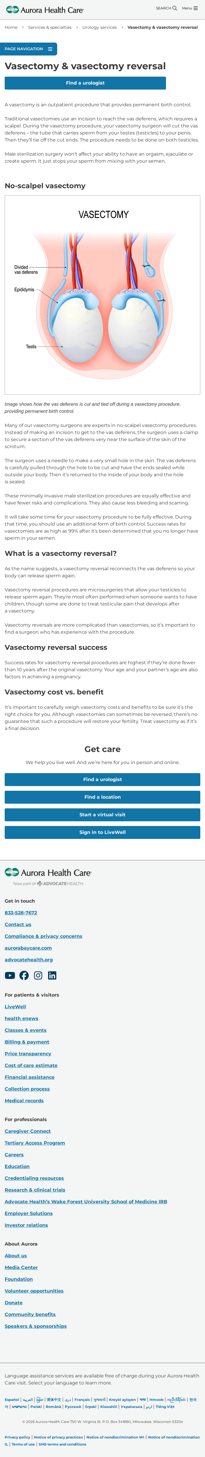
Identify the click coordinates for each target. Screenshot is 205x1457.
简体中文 (54, 1399)
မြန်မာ (39, 1399)
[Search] (166, 8)
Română (53, 1406)
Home (11, 27)
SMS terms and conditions (62, 1444)
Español (12, 1399)
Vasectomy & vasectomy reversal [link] (163, 27)
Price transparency (28, 1053)
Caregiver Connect (28, 1131)
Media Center (21, 1267)
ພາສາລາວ (19, 1406)
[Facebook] (24, 976)
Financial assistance (30, 1077)
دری (68, 1399)
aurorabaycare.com (28, 948)
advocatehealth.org (29, 960)
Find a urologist (85, 83)
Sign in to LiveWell (102, 832)
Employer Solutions (29, 1213)
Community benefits (30, 1314)
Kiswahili (108, 1406)
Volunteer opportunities (34, 1291)
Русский (73, 1406)
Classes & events (26, 1030)
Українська (131, 1406)
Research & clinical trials (35, 1190)
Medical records (24, 1100)
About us (16, 1256)
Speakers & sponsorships (36, 1326)
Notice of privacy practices (58, 1437)
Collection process (27, 1089)
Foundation (19, 1279)
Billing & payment (27, 1042)
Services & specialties (50, 27)
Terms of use (23, 1444)
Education (17, 1166)
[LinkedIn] (52, 976)
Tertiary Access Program (35, 1143)
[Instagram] (38, 976)
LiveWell (15, 1007)
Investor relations (26, 1225)
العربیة (28, 1399)
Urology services (99, 27)
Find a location (102, 797)
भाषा (143, 1399)
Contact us (18, 924)
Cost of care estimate (31, 1065)
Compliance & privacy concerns (43, 936)
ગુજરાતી (99, 1399)
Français (82, 1399)
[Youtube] (10, 976)
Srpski (90, 1406)
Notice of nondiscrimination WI (115, 1437)
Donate (14, 1302)
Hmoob (156, 1399)
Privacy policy (17, 1437)
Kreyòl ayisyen (122, 1399)
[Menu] (189, 8)
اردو (149, 1406)
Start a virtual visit (102, 814)
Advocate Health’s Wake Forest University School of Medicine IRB (86, 1201)
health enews (21, 1018)
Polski (36, 1406)
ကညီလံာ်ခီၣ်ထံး (176, 1399)
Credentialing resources (34, 1178)
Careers (14, 1154)
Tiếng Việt (165, 1406)
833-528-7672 (21, 913)
